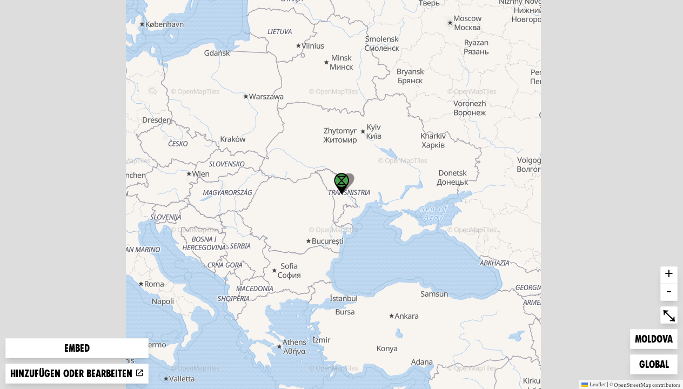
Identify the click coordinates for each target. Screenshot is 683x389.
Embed (77, 348)
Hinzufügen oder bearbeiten (77, 373)
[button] (341, 183)
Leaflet (593, 384)
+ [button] (669, 275)
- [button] (669, 292)
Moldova (653, 338)
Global (656, 363)
